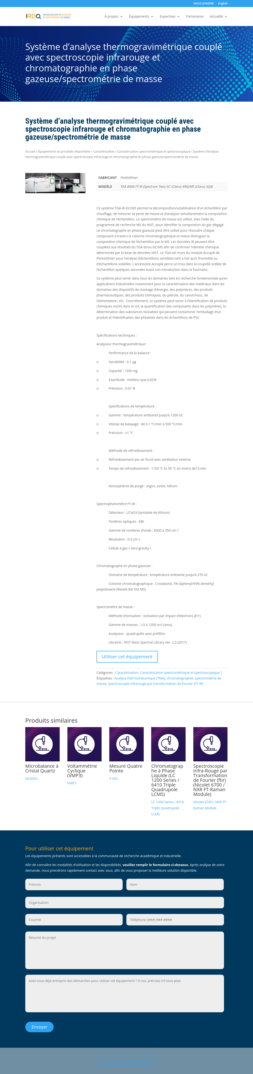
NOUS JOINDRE (204, 3)
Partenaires (195, 17)
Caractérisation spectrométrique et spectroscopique (153, 151)
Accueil (30, 151)
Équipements (139, 17)
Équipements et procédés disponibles (64, 151)
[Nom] (175, 884)
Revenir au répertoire (126, 1060)
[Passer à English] (223, 4)
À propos (111, 17)
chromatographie (180, 678)
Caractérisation (103, 151)
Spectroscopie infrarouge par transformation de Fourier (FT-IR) (155, 683)
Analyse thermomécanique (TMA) (139, 678)
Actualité (216, 17)
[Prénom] (74, 884)
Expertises (168, 17)
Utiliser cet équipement (127, 656)
